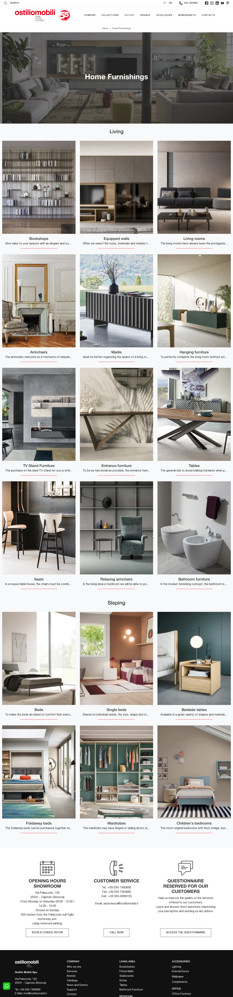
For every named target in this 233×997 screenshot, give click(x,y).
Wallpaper (178, 976)
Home (105, 28)
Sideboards (126, 975)
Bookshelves (127, 966)
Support (72, 989)
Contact (72, 994)
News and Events (77, 984)
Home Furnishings (121, 28)
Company (90, 15)
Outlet (130, 15)
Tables (123, 984)
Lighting (176, 966)
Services (72, 971)
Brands (145, 15)
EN (170, 3)
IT (165, 3)
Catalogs (72, 980)
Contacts (208, 15)
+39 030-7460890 (29, 989)
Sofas (123, 980)
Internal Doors (180, 971)
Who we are (74, 966)
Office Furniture (181, 993)
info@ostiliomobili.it (35, 993)
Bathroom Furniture (131, 989)
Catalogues (164, 15)
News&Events (187, 15)
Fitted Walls (126, 971)
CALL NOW (116, 932)
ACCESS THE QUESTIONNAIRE (185, 932)
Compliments (179, 981)
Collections (110, 15)
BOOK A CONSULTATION (47, 932)
